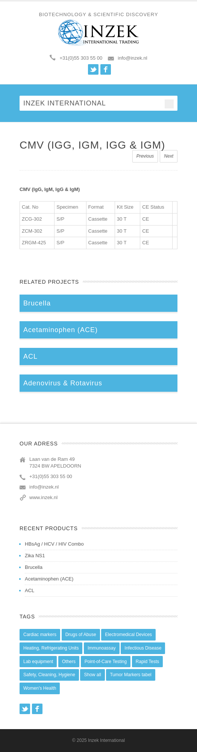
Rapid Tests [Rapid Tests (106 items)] (147, 661)
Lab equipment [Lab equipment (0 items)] (38, 661)
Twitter (93, 69)
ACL (29, 590)
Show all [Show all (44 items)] (92, 674)
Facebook (105, 69)
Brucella (33, 567)
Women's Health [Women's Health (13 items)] (39, 688)
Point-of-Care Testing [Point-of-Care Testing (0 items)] (106, 661)
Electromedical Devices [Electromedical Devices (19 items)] (128, 634)
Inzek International (106, 740)
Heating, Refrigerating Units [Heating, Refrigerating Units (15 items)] (51, 648)
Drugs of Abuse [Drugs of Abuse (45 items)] (80, 634)
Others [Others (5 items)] (69, 661)
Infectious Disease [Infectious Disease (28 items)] (142, 648)
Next (168, 156)
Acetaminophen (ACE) (49, 579)
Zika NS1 (35, 555)
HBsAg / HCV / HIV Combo (54, 544)
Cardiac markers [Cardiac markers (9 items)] (39, 634)
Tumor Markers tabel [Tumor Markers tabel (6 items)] (130, 674)
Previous (145, 156)
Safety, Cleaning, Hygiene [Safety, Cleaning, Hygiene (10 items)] (49, 674)
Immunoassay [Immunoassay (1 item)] (102, 648)
